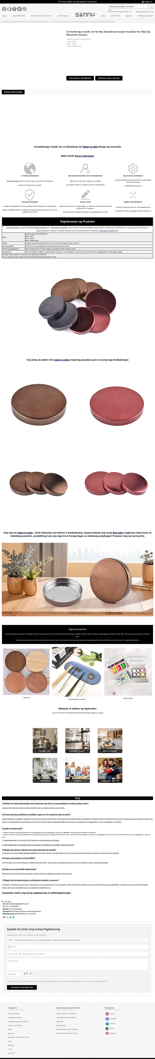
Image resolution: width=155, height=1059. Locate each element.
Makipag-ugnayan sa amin (145, 12)
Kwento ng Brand (14, 1011)
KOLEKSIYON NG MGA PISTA (41, 16)
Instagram (107, 1031)
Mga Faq (11, 1031)
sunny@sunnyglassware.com (121, 11)
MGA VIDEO (115, 16)
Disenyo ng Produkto (15, 1023)
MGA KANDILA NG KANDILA (66, 1011)
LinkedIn (107, 1021)
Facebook (107, 1017)
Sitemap (11, 1043)
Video (10, 1039)
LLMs (10, 1047)
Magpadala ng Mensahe (22, 985)
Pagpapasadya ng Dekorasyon (18, 1019)
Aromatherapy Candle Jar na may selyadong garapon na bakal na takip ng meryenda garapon (46, 938)
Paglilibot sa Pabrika (15, 1015)
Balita (103, 16)
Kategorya (13, 22)
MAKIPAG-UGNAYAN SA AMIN (18, 1035)
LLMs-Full (11, 1051)
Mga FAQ (129, 16)
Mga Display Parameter (80, 78)
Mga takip (45, 22)
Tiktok (107, 1026)
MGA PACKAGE (63, 16)
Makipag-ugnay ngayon (108, 78)
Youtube (107, 1012)
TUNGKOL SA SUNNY (145, 16)
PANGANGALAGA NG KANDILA (30, 22)
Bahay (4, 16)
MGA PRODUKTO (19, 16)
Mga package (60, 1023)
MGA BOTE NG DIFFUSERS (66, 1015)
